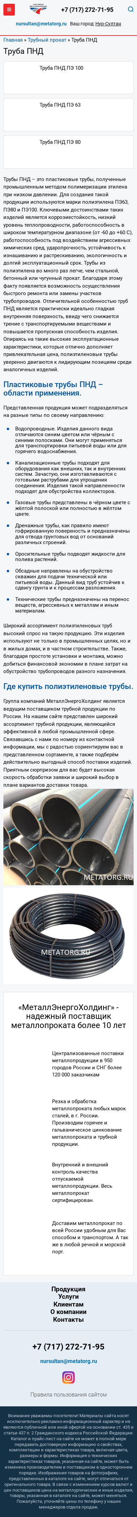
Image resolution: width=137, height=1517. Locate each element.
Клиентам (68, 1304)
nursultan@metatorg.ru (41, 23)
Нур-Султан (108, 23)
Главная (13, 40)
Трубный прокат (47, 40)
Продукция (68, 1289)
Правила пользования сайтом (68, 1395)
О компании (68, 1312)
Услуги (68, 1296)
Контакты (68, 1319)
